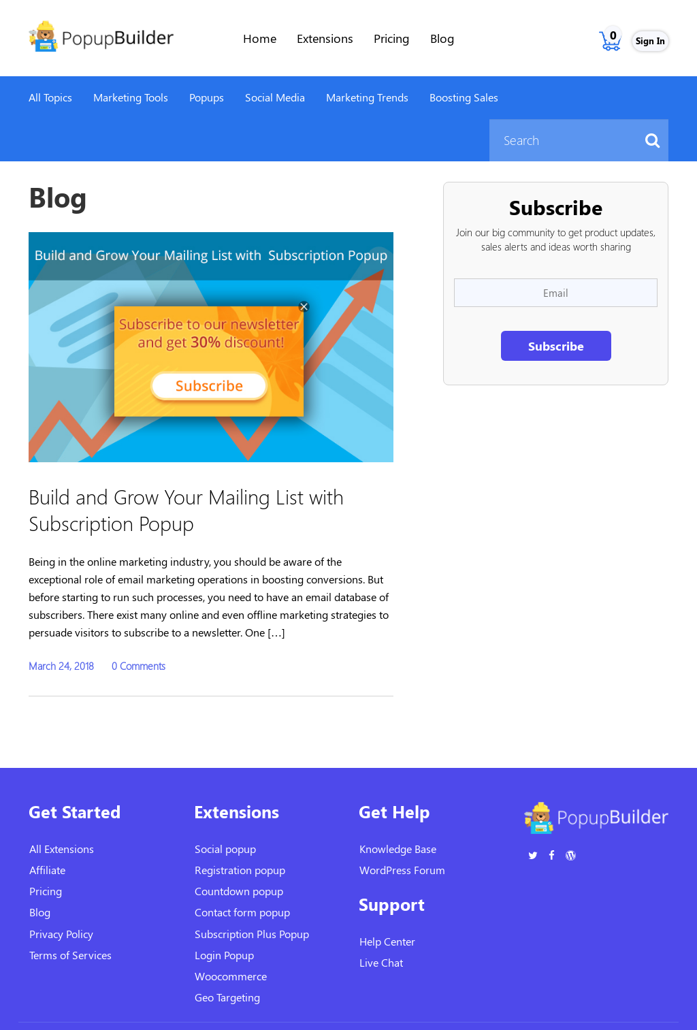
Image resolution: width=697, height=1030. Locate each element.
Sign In (650, 40)
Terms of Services (70, 955)
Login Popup (224, 955)
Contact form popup (242, 912)
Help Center (387, 941)
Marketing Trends (367, 97)
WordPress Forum (402, 870)
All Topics (50, 97)
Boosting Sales (463, 97)
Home (259, 38)
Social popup (225, 848)
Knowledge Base (397, 848)
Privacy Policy (61, 934)
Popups (206, 97)
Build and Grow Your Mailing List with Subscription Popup (186, 509)
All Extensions (61, 848)
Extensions (325, 38)
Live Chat (381, 962)
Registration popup (240, 870)
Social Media (275, 97)
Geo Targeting (227, 997)
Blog (442, 38)
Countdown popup (239, 891)
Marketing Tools (130, 97)
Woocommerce (231, 976)
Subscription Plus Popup (252, 934)
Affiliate (47, 870)
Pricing (392, 38)
